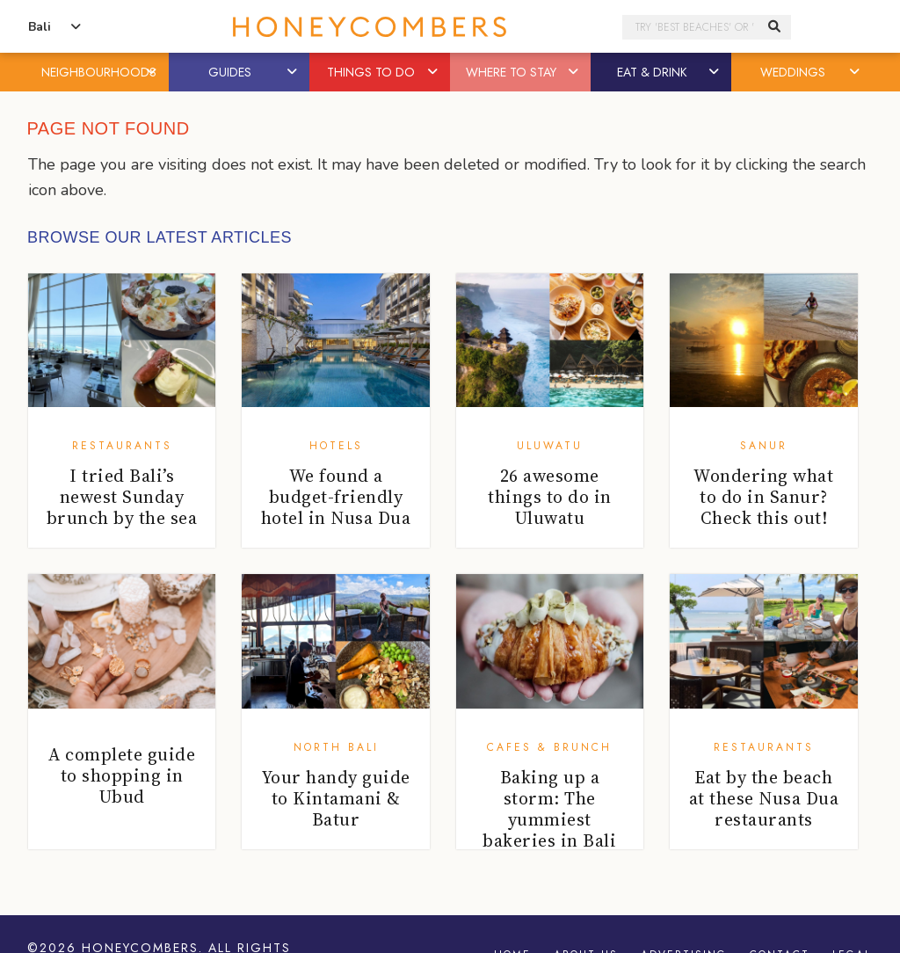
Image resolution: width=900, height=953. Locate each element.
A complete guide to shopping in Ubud (121, 775)
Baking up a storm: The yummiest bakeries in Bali (549, 809)
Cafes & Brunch (549, 747)
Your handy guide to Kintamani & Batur (336, 798)
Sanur (764, 446)
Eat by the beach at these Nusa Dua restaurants (764, 798)
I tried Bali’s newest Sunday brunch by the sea (122, 496)
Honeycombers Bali (369, 27)
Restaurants (122, 446)
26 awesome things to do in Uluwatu (550, 496)
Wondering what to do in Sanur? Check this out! (763, 496)
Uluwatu (550, 446)
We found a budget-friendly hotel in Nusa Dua (336, 496)
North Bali (336, 747)
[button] (153, 72)
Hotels (336, 446)
